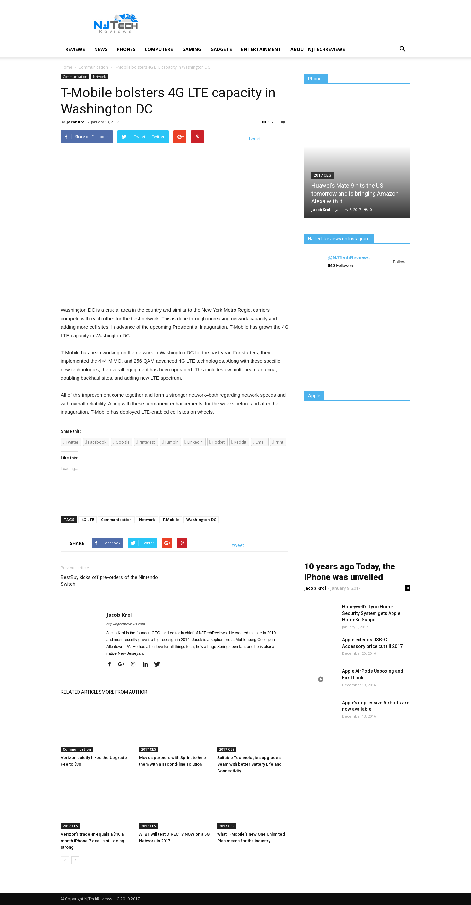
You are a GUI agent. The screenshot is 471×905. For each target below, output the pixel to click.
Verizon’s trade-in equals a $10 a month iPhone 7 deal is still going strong (92, 841)
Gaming (191, 49)
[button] (402, 49)
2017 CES (148, 749)
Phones (126, 49)
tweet (255, 138)
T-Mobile (170, 519)
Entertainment (261, 49)
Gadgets (221, 49)
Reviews (75, 49)
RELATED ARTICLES (81, 692)
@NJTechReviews (349, 257)
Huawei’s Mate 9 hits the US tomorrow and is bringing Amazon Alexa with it (355, 193)
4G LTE (87, 519)
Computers (159, 49)
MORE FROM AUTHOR (124, 692)
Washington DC (201, 519)
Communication (75, 76)
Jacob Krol (76, 121)
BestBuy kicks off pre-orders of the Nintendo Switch (109, 580)
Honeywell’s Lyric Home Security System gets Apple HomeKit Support (371, 613)
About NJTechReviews (317, 49)
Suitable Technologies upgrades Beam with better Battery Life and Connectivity (249, 764)
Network (99, 76)
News (101, 49)
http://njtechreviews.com (125, 624)
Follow (399, 261)
